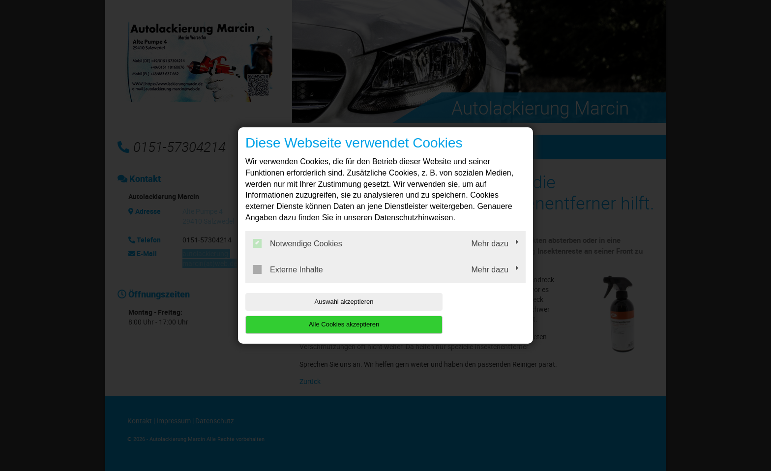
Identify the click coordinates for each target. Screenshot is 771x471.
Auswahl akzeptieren (308, 313)
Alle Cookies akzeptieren (462, 313)
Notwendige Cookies (297, 254)
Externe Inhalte (288, 280)
